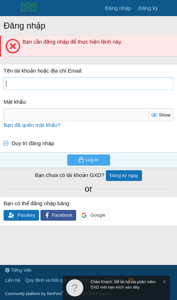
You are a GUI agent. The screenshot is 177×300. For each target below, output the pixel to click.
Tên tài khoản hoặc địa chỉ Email (42, 71)
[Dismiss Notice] (164, 282)
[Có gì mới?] (169, 8)
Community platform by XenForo (58, 293)
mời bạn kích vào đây (120, 287)
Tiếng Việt (18, 270)
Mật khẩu (14, 102)
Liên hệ (12, 280)
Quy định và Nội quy (46, 280)
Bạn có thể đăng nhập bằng (36, 203)
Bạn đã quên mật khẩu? (32, 125)
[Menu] (9, 8)
